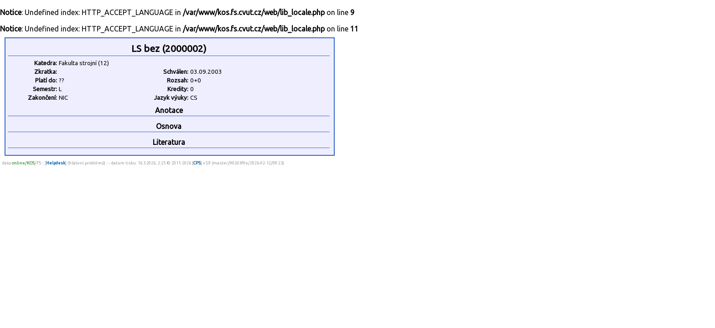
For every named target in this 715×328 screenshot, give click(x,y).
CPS (197, 162)
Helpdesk (55, 162)
